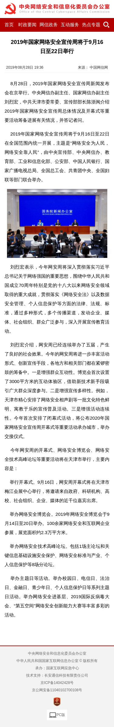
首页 (9, 24)
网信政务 (49, 24)
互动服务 (70, 24)
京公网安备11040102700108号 (57, 690)
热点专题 (91, 24)
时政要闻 (27, 24)
